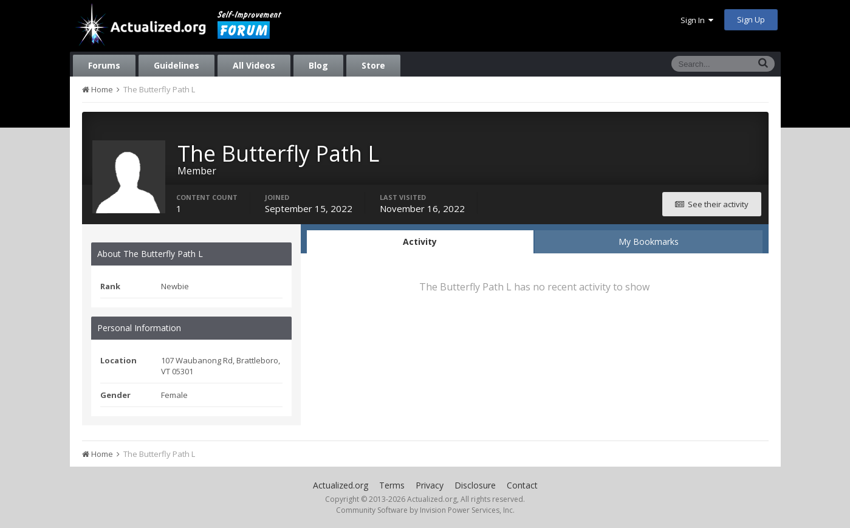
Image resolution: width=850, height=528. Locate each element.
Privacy (430, 485)
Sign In (696, 20)
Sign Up (751, 19)
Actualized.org (340, 485)
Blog (318, 65)
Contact (522, 485)
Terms (392, 485)
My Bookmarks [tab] (649, 241)
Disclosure (475, 485)
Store (373, 65)
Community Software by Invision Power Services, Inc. (425, 510)
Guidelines (176, 65)
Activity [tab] (420, 241)
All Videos (254, 65)
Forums (104, 65)
